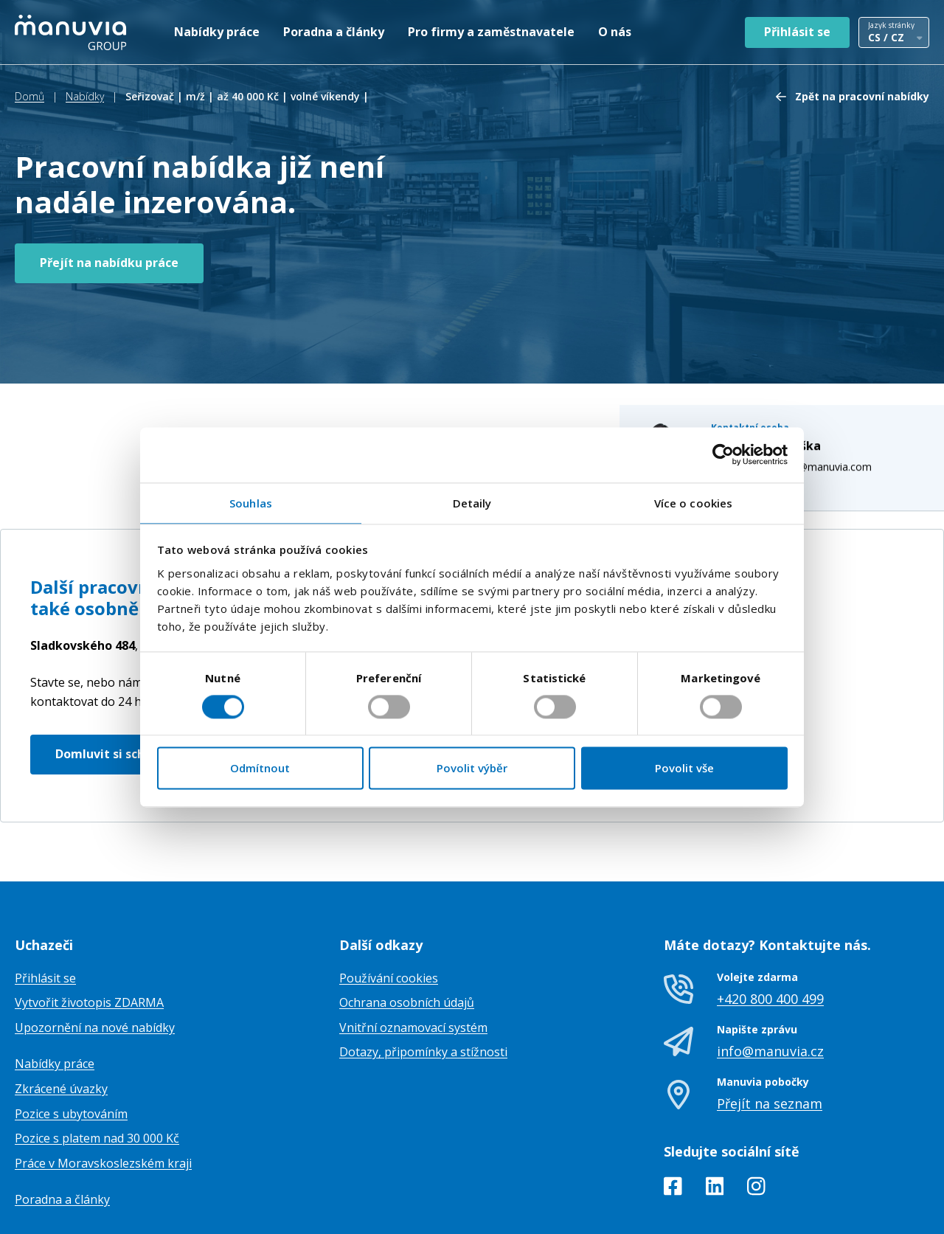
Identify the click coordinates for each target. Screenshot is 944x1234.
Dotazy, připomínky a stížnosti (423, 978)
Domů (29, 96)
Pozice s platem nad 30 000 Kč (97, 1064)
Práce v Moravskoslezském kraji (103, 1089)
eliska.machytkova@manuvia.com (806, 357)
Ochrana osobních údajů (406, 928)
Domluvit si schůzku (114, 679)
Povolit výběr (472, 768)
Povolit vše (684, 768)
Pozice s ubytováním (71, 1039)
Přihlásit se (797, 32)
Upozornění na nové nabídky (95, 953)
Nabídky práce (217, 32)
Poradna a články (333, 32)
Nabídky (85, 96)
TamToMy (904, 1211)
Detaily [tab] (472, 503)
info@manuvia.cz (770, 976)
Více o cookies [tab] (693, 503)
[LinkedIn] (715, 1114)
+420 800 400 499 (770, 924)
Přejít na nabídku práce (109, 262)
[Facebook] (673, 1114)
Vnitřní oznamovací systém (413, 953)
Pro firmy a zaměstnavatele (491, 32)
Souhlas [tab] (250, 503)
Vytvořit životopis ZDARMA (89, 928)
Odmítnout (260, 768)
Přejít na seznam (769, 1030)
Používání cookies (388, 903)
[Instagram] (756, 1114)
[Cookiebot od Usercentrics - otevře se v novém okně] (723, 454)
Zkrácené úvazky (61, 1014)
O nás (614, 32)
